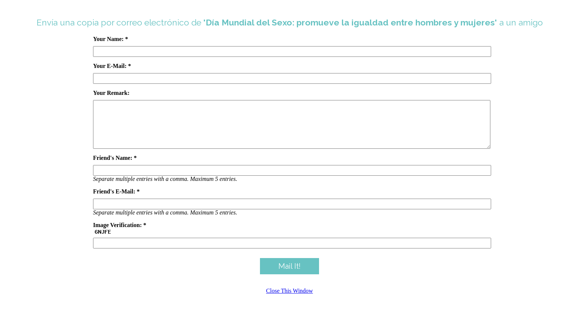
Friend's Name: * (115, 167)
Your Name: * (110, 39)
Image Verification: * (119, 234)
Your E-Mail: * (112, 66)
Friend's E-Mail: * (116, 200)
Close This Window (289, 299)
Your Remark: (111, 93)
